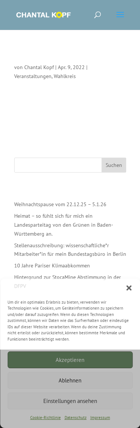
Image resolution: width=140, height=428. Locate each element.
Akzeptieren (70, 359)
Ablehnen (70, 380)
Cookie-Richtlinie (45, 417)
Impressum (100, 417)
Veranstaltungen (33, 76)
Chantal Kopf (39, 67)
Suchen (114, 165)
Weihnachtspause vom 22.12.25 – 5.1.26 (60, 204)
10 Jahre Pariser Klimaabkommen (52, 265)
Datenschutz (76, 417)
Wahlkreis (65, 76)
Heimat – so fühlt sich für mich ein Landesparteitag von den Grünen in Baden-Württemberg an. (63, 225)
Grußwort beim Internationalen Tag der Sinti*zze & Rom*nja (65, 57)
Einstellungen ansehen (70, 400)
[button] (129, 288)
